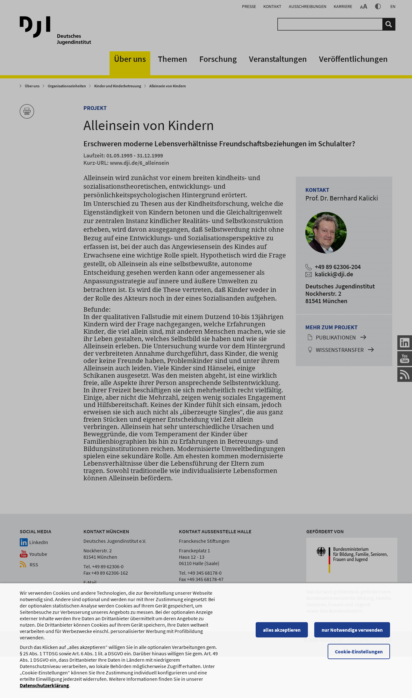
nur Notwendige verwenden (354, 632)
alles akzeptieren (284, 632)
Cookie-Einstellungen (361, 654)
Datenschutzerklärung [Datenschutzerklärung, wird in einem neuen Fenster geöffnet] (44, 688)
